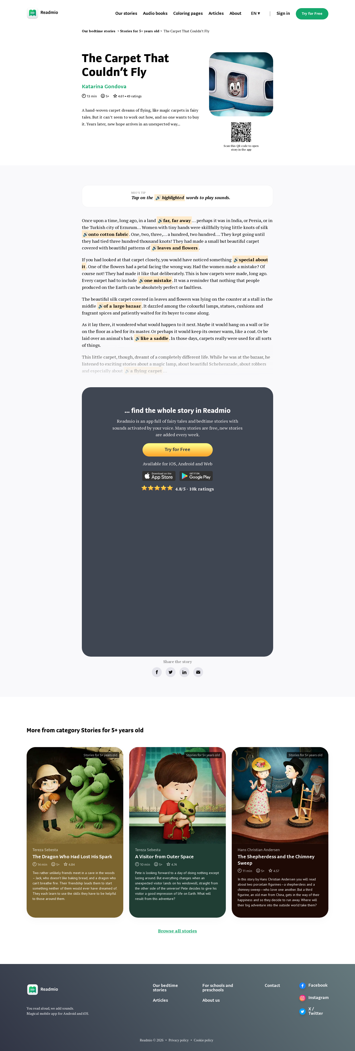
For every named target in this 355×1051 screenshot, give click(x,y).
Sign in (283, 13)
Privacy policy (179, 1040)
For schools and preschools (217, 988)
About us (211, 1000)
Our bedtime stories (165, 988)
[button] (255, 13)
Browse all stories (177, 931)
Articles (216, 13)
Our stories (126, 13)
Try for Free (312, 14)
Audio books (155, 13)
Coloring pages (188, 13)
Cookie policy (203, 1040)
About (235, 13)
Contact (272, 985)
